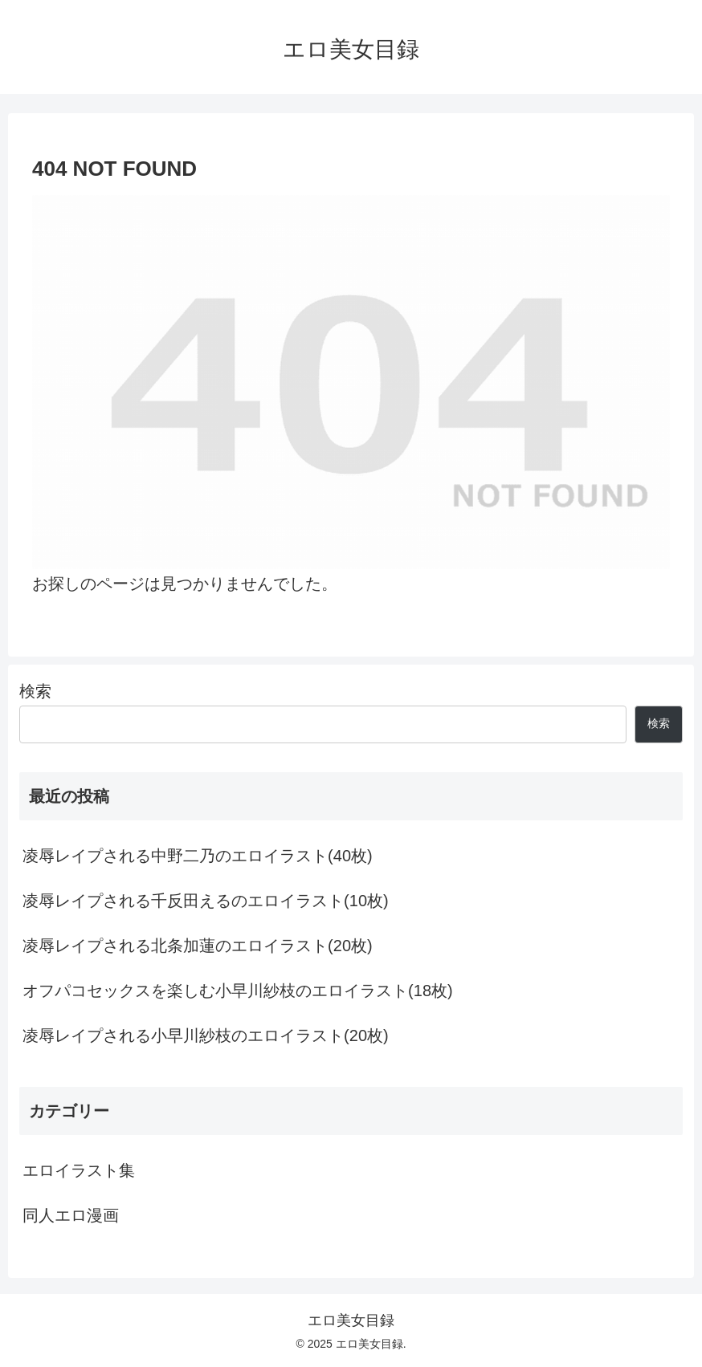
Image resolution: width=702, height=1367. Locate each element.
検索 (35, 691)
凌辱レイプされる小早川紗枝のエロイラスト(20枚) (205, 1035)
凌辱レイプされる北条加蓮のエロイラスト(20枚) (197, 945)
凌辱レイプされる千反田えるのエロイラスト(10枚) (205, 900)
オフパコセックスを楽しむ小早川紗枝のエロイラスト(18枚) (237, 990)
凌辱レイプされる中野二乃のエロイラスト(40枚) (197, 856)
